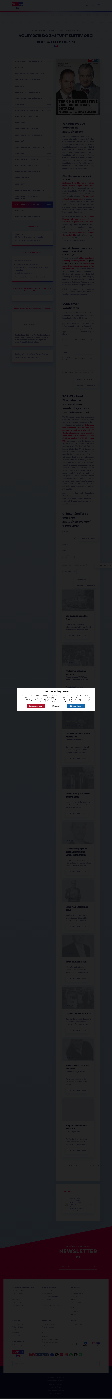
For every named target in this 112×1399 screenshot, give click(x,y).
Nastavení (55, 706)
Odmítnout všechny (36, 706)
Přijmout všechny (76, 706)
